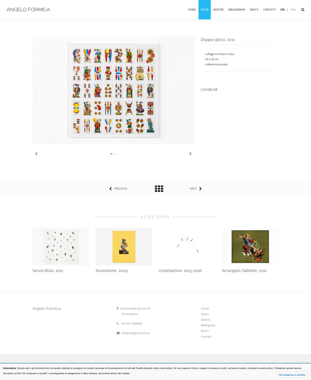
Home (192, 9)
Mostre (218, 9)
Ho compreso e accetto (292, 375)
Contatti (269, 9)
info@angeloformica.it (136, 333)
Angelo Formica (28, 9)
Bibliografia (236, 9)
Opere (205, 9)
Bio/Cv (254, 9)
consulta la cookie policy (260, 368)
